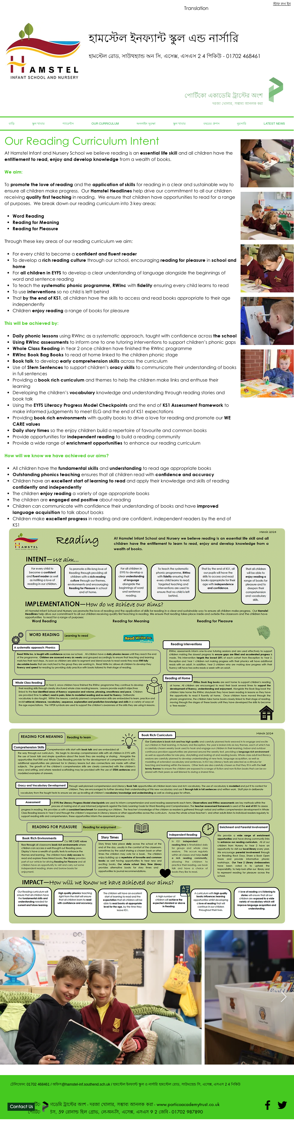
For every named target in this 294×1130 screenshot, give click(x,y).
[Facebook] (267, 1105)
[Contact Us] (21, 1107)
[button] (267, 163)
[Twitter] (282, 1105)
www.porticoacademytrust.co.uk (188, 1104)
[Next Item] (283, 997)
